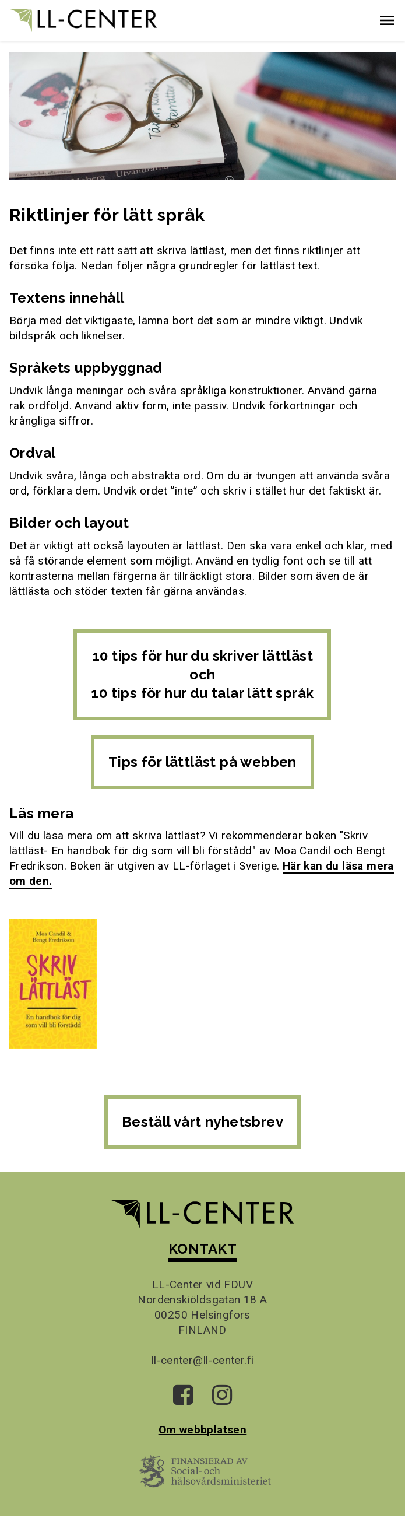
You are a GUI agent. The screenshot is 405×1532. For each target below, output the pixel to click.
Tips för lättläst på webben (202, 761)
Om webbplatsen (203, 1429)
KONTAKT (202, 1248)
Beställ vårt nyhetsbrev (202, 1121)
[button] (387, 20)
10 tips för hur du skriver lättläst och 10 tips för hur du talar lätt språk (202, 674)
